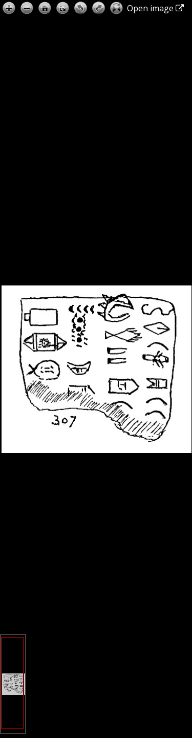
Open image (155, 8)
